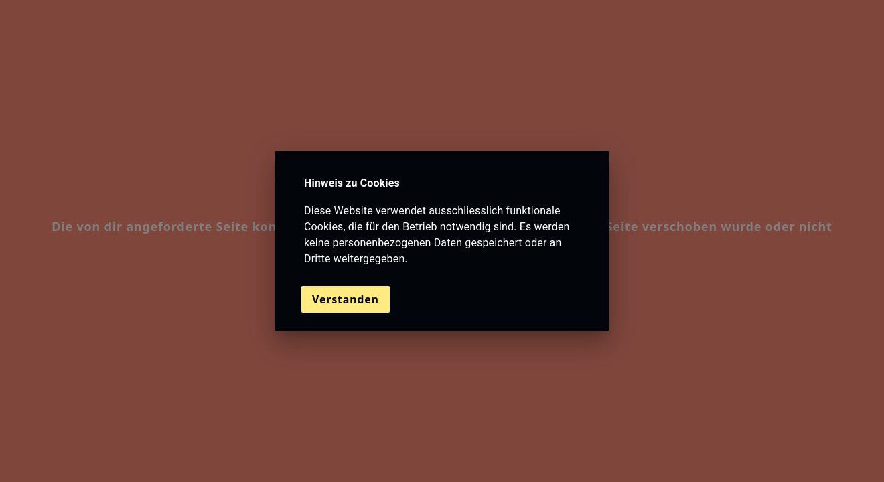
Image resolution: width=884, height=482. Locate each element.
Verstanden (345, 299)
